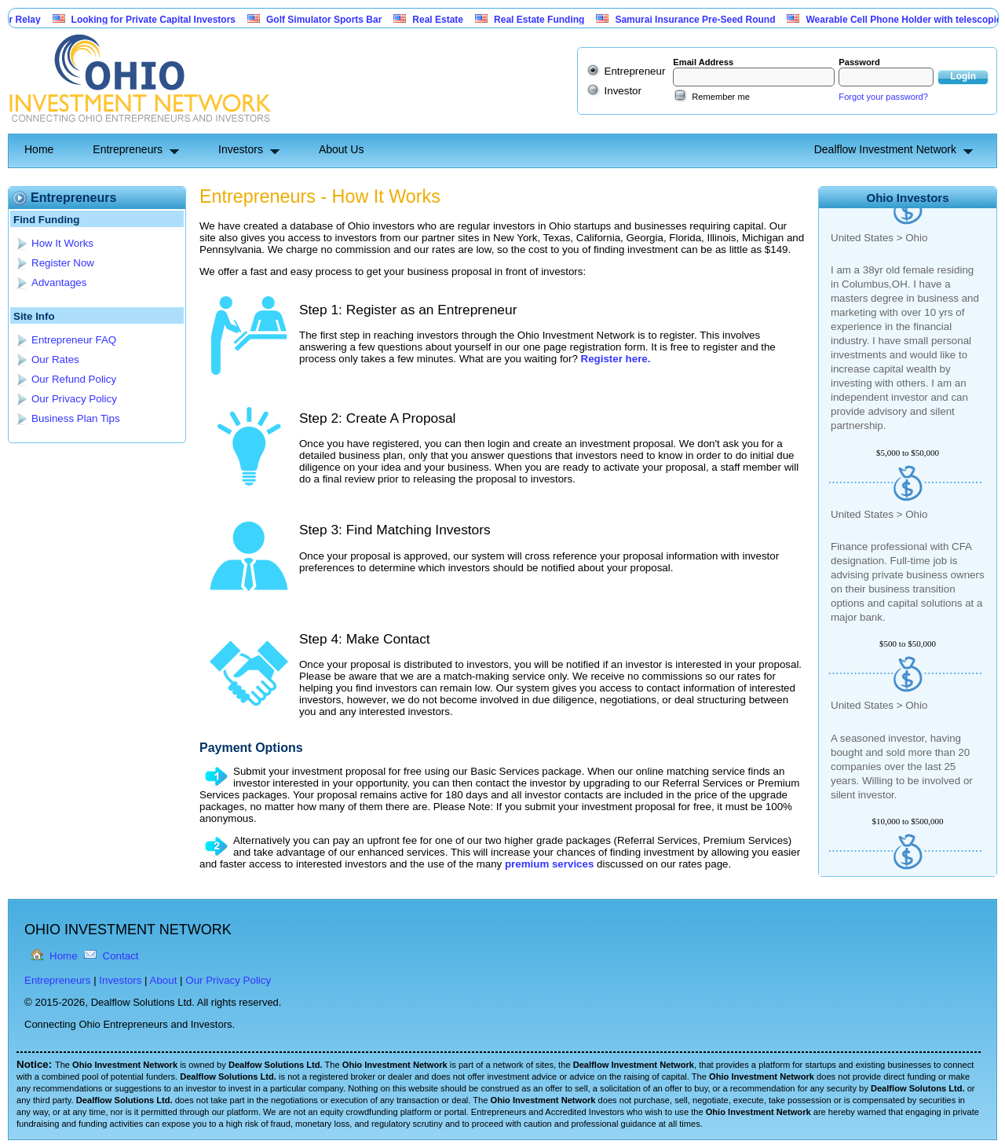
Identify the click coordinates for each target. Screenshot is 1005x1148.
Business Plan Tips (75, 418)
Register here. (616, 359)
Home (38, 149)
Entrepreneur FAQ (73, 340)
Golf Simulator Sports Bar (331, 19)
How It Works (62, 243)
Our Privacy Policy (74, 399)
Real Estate (444, 19)
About (163, 980)
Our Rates (55, 359)
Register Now (62, 263)
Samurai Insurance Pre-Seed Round (702, 19)
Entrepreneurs (128, 149)
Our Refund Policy (73, 379)
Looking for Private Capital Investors (161, 19)
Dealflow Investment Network (885, 149)
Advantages (58, 282)
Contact (121, 956)
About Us (341, 149)
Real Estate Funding (546, 19)
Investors (240, 149)
